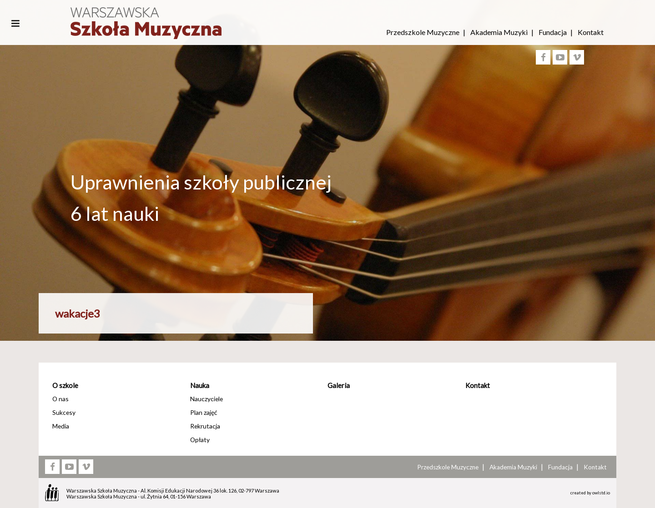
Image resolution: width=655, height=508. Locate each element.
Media (60, 426)
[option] (327, 256)
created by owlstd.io (590, 492)
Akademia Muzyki (499, 32)
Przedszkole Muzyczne (422, 32)
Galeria (339, 385)
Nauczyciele (206, 399)
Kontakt (591, 32)
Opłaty (200, 439)
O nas (60, 399)
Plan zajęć (203, 412)
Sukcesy (64, 412)
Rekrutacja (205, 426)
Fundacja (553, 32)
